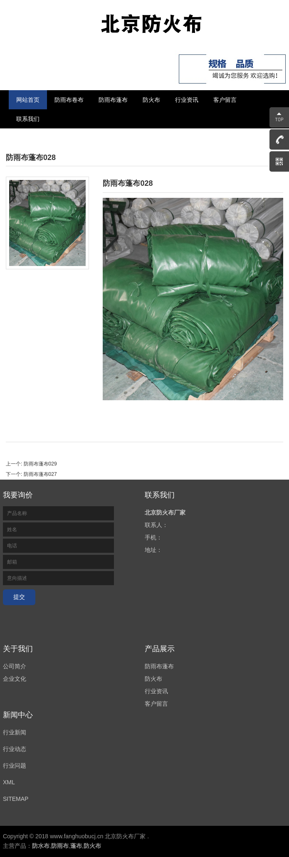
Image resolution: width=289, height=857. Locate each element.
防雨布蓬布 (113, 99)
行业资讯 (186, 99)
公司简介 (14, 666)
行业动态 (14, 749)
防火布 (151, 99)
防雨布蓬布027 (40, 474)
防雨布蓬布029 (40, 464)
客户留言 (225, 99)
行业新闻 (14, 732)
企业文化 (14, 678)
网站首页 (28, 99)
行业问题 (14, 765)
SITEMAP (15, 798)
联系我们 (28, 119)
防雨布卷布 (69, 99)
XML (9, 782)
